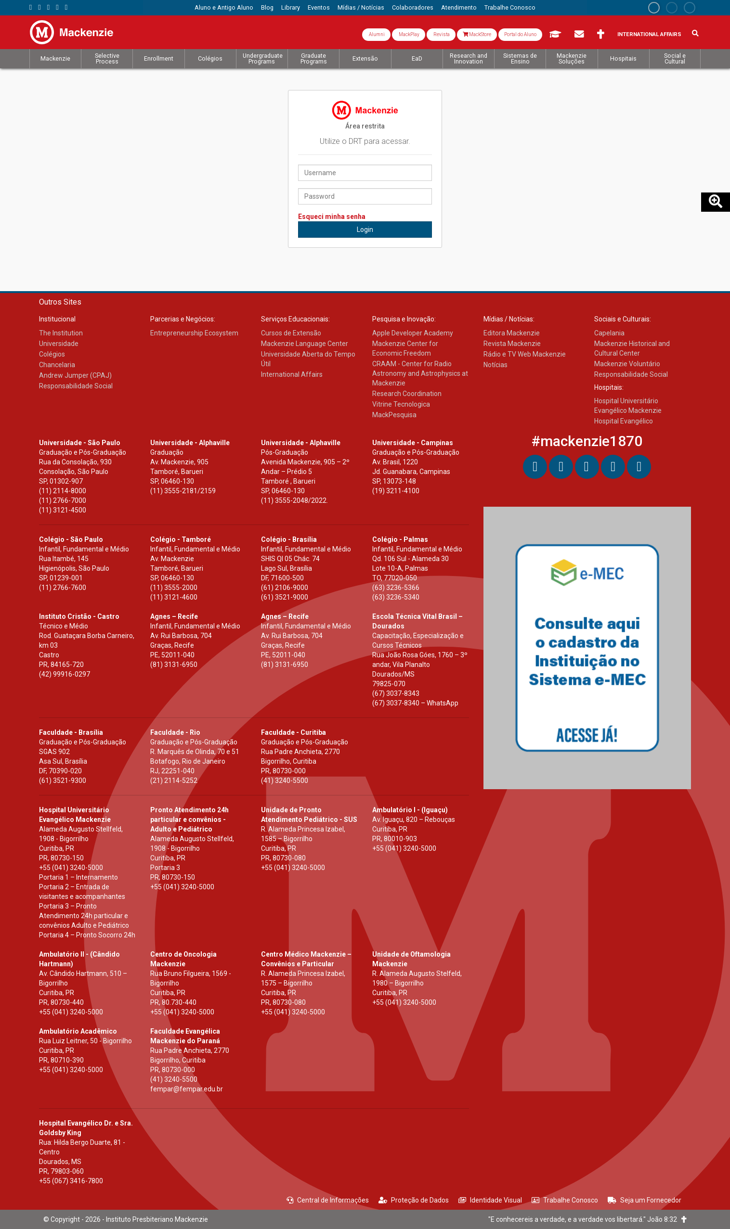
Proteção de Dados (413, 1200)
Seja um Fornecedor (644, 1200)
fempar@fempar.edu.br (186, 1089)
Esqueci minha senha (331, 216)
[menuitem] (224, 7)
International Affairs (649, 34)
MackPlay (408, 34)
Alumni (376, 34)
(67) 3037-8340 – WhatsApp (415, 703)
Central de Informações (328, 1200)
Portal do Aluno (520, 34)
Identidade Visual (490, 1200)
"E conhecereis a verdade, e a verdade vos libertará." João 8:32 (587, 1219)
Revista (441, 34)
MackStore (477, 34)
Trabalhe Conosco (565, 1200)
